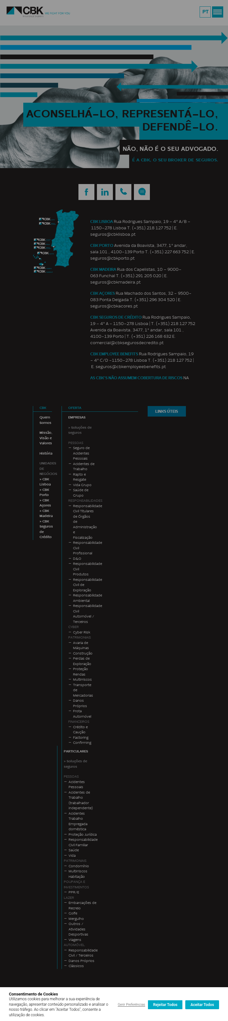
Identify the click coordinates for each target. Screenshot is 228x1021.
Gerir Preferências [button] (131, 1005)
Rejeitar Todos (165, 1005)
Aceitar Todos (202, 1005)
